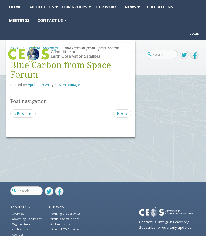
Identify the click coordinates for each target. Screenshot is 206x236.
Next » (122, 113)
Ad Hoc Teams (60, 224)
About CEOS (20, 207)
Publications (20, 229)
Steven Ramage (67, 84)
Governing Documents (27, 219)
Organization (21, 224)
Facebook (194, 55)
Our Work (57, 207)
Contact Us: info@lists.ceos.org (164, 222)
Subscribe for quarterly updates (165, 227)
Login (195, 33)
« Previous (23, 113)
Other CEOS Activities (64, 229)
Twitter (184, 55)
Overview (18, 214)
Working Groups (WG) (65, 214)
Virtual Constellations (64, 219)
